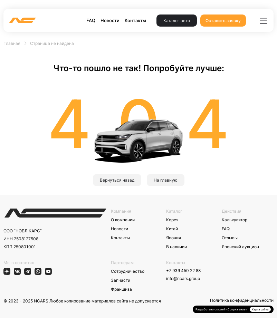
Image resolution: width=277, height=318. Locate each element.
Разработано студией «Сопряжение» (221, 309)
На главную (166, 180)
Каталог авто (176, 20)
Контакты (135, 20)
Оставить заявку (223, 20)
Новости (110, 20)
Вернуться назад (117, 180)
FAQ (90, 20)
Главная (11, 43)
